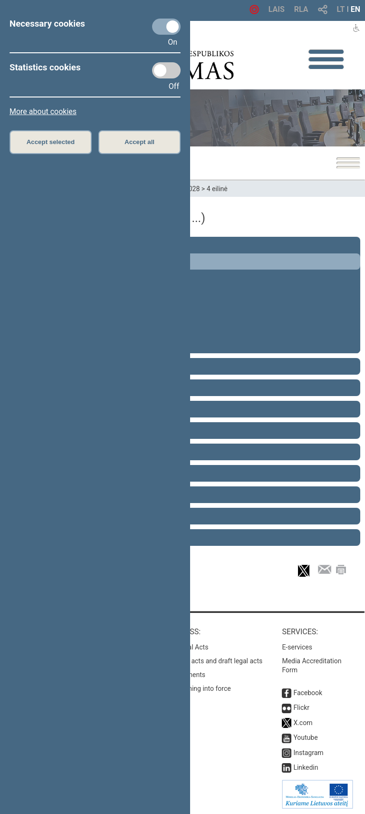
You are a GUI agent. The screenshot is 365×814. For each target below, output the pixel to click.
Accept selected (51, 141)
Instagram (308, 752)
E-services (297, 647)
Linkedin (305, 767)
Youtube (305, 737)
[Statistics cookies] (166, 70)
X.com (302, 723)
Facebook (307, 693)
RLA (301, 9)
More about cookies (43, 111)
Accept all (139, 141)
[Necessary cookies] (166, 27)
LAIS (277, 9)
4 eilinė (217, 189)
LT (341, 9)
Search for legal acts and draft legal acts (203, 661)
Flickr (301, 707)
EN (355, 9)
